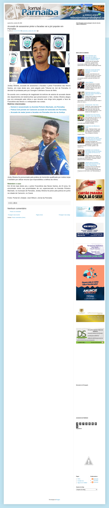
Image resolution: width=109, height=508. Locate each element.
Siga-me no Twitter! (82, 482)
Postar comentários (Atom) (18, 217)
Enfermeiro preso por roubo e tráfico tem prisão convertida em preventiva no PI (93, 94)
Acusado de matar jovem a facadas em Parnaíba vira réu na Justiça (38, 112)
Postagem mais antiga (64, 215)
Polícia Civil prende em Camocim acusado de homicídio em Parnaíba (38, 110)
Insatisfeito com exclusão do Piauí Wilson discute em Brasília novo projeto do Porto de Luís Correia (93, 152)
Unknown (96, 482)
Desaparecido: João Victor (91, 105)
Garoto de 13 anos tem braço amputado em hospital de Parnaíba (92, 71)
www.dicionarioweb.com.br (89, 401)
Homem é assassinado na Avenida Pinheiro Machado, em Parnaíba (37, 107)
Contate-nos (81, 481)
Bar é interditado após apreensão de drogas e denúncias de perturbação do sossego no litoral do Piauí (92, 57)
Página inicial (39, 215)
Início (79, 479)
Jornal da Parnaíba (96, 479)
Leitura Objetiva (89, 82)
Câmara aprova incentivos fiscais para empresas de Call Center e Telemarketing (92, 164)
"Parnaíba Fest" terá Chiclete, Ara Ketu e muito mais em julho (93, 115)
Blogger (58, 499)
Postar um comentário (15, 211)
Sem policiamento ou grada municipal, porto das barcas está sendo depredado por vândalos (93, 139)
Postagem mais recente (14, 215)
